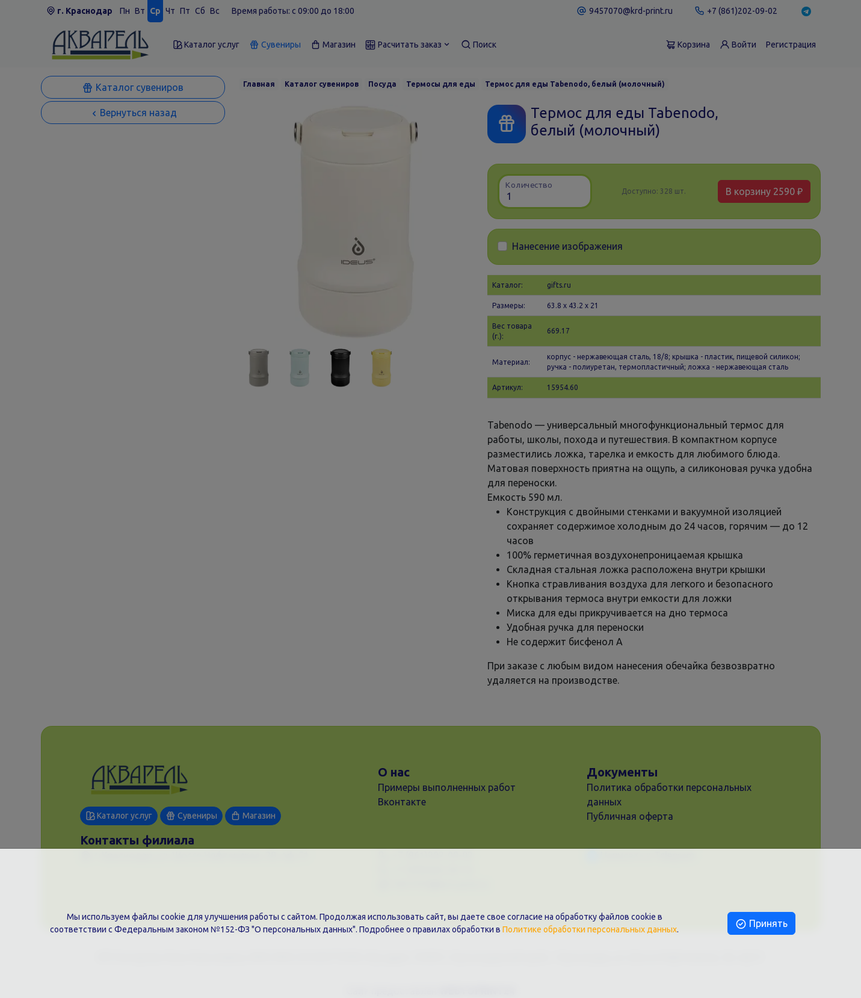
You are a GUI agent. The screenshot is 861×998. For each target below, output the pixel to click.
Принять (761, 923)
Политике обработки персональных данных (589, 929)
